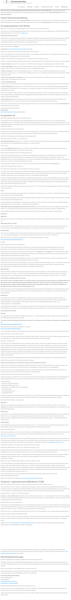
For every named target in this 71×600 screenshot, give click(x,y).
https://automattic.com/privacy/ (8, 436)
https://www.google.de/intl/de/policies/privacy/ (12, 239)
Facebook (36, 7)
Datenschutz (64, 7)
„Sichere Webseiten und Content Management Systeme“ (23, 523)
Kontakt (57, 7)
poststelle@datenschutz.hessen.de (9, 581)
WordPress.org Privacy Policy (57, 442)
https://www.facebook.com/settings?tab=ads (11, 324)
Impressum (24, 33)
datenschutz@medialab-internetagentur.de (18, 49)
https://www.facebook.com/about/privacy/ (11, 329)
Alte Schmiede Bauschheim (18, 1)
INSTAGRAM (29, 7)
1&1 (13, 377)
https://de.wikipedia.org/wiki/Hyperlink (29, 478)
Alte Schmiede (21, 7)
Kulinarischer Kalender (47, 7)
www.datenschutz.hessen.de (7, 583)
